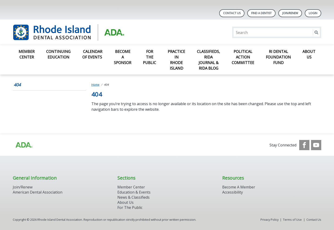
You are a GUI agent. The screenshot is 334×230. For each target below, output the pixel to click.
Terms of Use (292, 219)
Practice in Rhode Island (176, 60)
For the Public (149, 57)
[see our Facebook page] (304, 145)
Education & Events (134, 192)
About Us (308, 54)
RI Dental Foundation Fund (278, 57)
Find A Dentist (261, 13)
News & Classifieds (133, 197)
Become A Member (238, 187)
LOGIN (313, 13)
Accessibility (232, 192)
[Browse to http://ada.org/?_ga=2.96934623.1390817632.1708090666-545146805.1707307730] (24, 145)
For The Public (129, 207)
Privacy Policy (269, 219)
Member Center (27, 54)
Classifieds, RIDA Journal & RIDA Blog (208, 60)
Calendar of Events (92, 54)
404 (17, 84)
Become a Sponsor (122, 57)
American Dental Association (37, 192)
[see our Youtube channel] (316, 145)
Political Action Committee (243, 57)
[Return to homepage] (73, 32)
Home (95, 85)
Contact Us (232, 13)
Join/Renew (290, 13)
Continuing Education (58, 54)
